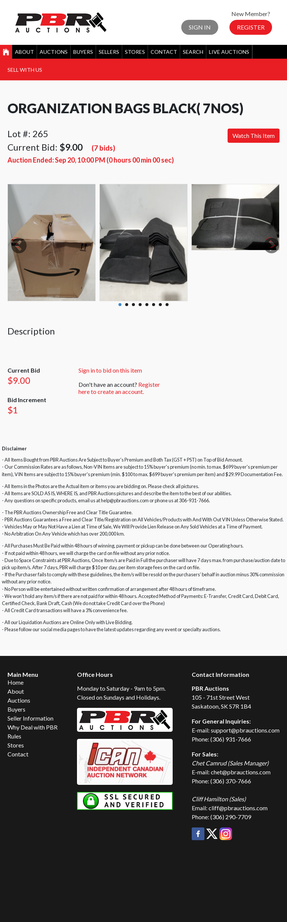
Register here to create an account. (119, 388)
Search (193, 52)
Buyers (83, 52)
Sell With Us (24, 70)
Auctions (54, 52)
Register (251, 27)
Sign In (200, 27)
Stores (135, 52)
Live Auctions (229, 52)
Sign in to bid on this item (110, 370)
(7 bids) (103, 148)
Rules (14, 736)
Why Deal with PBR (32, 727)
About (24, 52)
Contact (164, 52)
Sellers (109, 52)
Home (15, 682)
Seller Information (30, 718)
